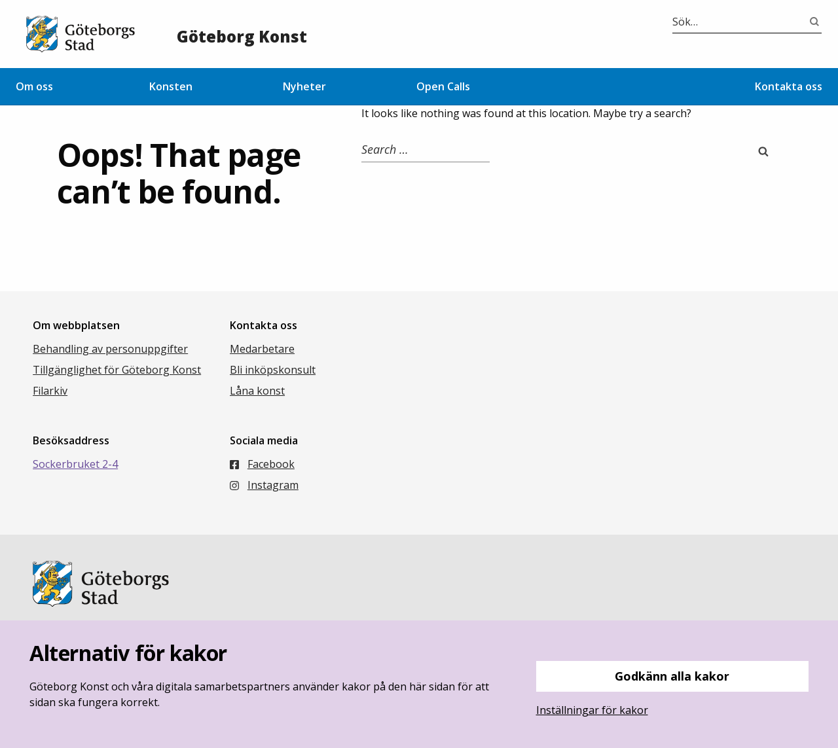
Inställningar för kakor (592, 710)
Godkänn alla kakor (672, 676)
